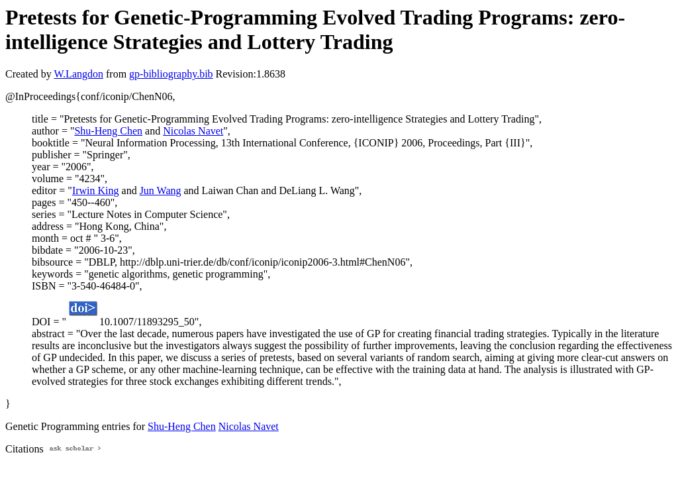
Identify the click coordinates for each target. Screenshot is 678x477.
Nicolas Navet (193, 130)
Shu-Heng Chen (108, 130)
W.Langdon (78, 74)
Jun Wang (160, 190)
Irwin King (95, 190)
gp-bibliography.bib (171, 74)
